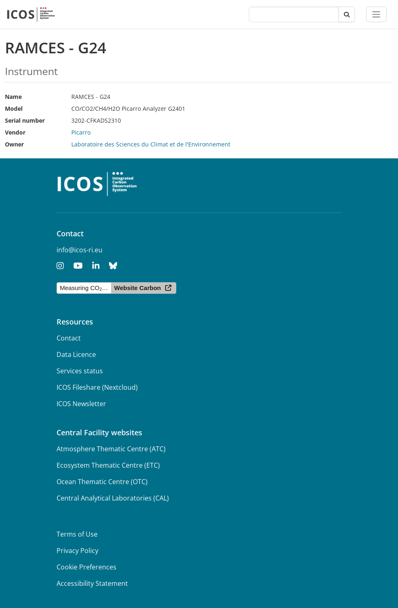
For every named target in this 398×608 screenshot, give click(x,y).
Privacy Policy (77, 550)
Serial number (25, 120)
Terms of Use (77, 534)
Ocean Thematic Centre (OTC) (102, 481)
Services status (80, 370)
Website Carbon (137, 287)
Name (13, 97)
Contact (69, 338)
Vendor (15, 132)
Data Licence (76, 354)
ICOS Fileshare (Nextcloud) (97, 387)
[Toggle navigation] (376, 14)
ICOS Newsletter (81, 403)
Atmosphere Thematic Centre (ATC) (111, 448)
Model (14, 108)
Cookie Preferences (86, 566)
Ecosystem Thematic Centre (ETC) (108, 465)
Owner (14, 144)
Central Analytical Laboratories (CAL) (113, 498)
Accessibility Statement (92, 583)
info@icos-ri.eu (79, 249)
